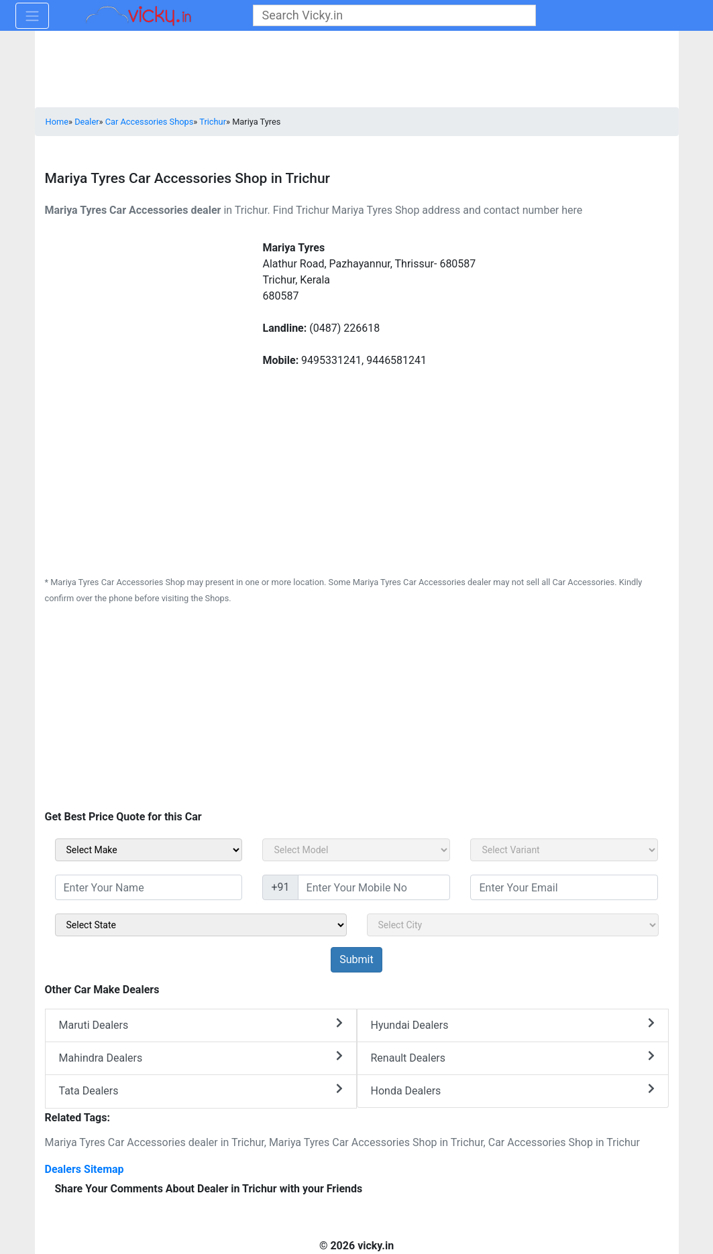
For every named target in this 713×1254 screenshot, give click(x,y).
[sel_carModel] (356, 849)
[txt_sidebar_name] (149, 887)
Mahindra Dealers (201, 1057)
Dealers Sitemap (84, 1169)
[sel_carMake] (149, 849)
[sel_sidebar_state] (201, 925)
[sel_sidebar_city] (513, 925)
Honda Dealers (513, 1090)
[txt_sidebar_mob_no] (374, 887)
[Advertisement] (356, 711)
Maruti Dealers (201, 1024)
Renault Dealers (513, 1057)
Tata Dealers (201, 1090)
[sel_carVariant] (564, 849)
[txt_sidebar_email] (564, 887)
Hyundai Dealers (513, 1024)
